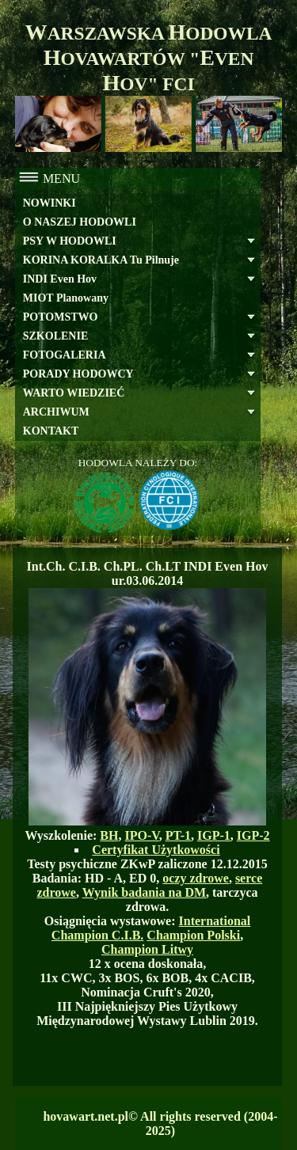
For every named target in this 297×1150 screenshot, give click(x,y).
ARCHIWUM (56, 412)
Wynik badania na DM (144, 892)
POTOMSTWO (60, 317)
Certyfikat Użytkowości (155, 849)
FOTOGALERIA (64, 355)
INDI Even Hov (60, 279)
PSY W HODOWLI (69, 241)
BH (109, 835)
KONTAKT (51, 431)
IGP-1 (213, 835)
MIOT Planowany (66, 298)
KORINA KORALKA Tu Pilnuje (101, 260)
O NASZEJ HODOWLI (79, 222)
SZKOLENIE (55, 336)
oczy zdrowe (195, 878)
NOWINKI (49, 203)
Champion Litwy (147, 949)
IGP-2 (253, 835)
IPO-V (141, 835)
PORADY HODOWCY (78, 374)
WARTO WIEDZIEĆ (74, 393)
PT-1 (178, 835)
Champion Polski (193, 935)
